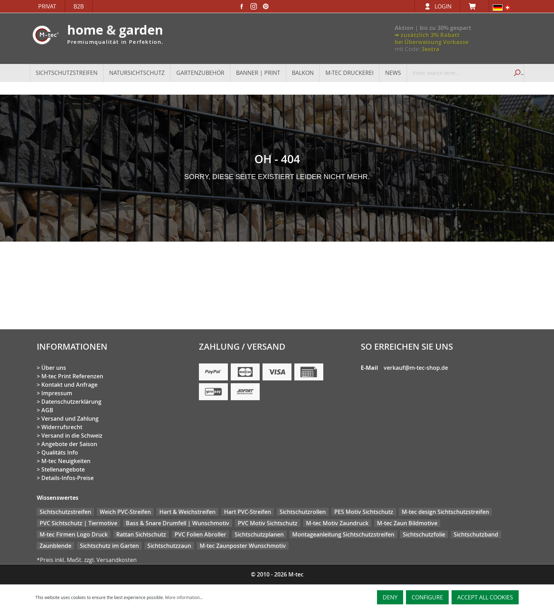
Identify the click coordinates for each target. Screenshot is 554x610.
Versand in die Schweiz (71, 435)
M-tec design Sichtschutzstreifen (445, 512)
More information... (184, 597)
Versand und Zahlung (70, 418)
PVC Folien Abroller (200, 534)
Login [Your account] (443, 6)
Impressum (56, 393)
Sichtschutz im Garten (109, 546)
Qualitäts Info (59, 452)
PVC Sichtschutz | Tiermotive (78, 523)
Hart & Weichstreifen (187, 512)
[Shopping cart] (474, 6)
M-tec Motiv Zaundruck (337, 523)
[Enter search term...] (458, 72)
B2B (78, 6)
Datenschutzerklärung (71, 401)
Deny (390, 597)
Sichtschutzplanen (259, 534)
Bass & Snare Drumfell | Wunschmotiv (177, 523)
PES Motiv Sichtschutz (363, 512)
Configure (427, 597)
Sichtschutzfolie (424, 534)
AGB (47, 410)
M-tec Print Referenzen (72, 376)
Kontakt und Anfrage (69, 385)
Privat (47, 6)
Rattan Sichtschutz (141, 534)
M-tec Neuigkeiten (65, 461)
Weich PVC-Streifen (125, 512)
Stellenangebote (63, 469)
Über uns (53, 368)
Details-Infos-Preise (67, 478)
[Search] (516, 72)
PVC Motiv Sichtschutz (267, 523)
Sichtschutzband (476, 534)
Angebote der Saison (69, 444)
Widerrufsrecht (61, 427)
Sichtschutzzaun (169, 546)
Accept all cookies (485, 597)
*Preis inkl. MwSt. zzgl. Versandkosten (87, 560)
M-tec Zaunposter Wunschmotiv (243, 546)
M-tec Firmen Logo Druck (74, 534)
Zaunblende (55, 546)
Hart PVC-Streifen (247, 512)
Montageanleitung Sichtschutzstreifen (343, 534)
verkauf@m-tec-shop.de (416, 368)
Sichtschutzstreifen (65, 512)
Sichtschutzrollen (302, 512)
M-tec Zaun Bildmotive (407, 523)
